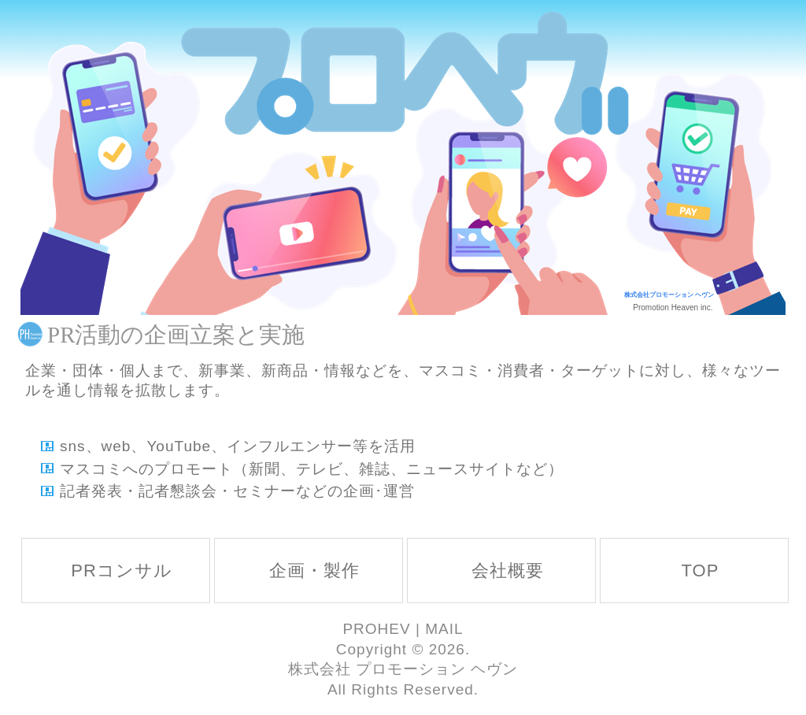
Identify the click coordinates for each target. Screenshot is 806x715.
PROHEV (376, 629)
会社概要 (507, 570)
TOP (700, 570)
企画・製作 (314, 570)
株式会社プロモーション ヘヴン (669, 294)
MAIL (444, 629)
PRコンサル (121, 570)
